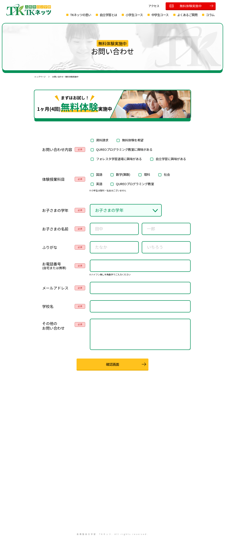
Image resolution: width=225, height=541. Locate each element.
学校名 (47, 306)
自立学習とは (109, 14)
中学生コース (161, 14)
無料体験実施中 (191, 6)
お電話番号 (54, 266)
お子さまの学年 (55, 210)
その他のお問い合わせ (53, 325)
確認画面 (112, 364)
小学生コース (135, 14)
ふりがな (49, 247)
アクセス (153, 6)
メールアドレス (55, 288)
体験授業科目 (53, 179)
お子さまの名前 (55, 229)
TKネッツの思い (81, 14)
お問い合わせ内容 (57, 149)
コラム (211, 14)
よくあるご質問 (188, 14)
